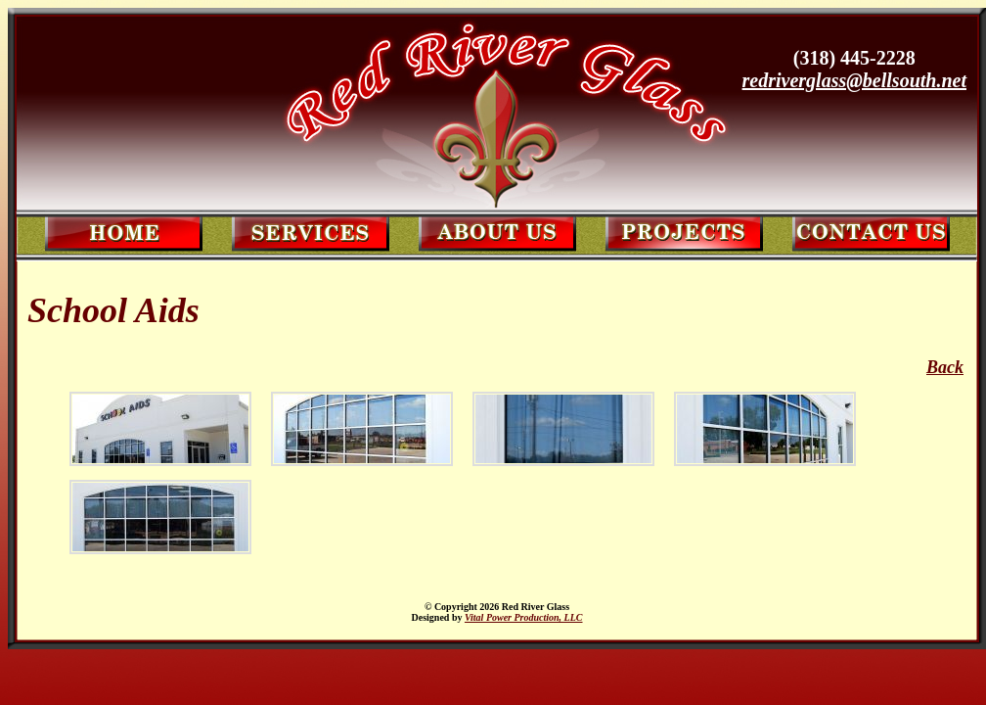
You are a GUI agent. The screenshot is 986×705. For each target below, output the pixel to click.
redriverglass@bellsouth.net (854, 80)
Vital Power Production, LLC (524, 617)
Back (945, 367)
